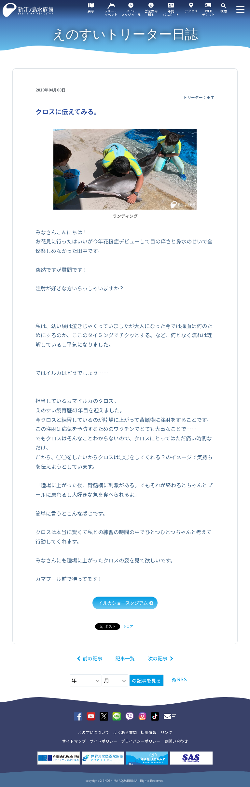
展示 (91, 10)
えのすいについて (93, 732)
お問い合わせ (176, 741)
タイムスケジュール (131, 12)
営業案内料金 (151, 12)
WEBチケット (208, 12)
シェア (128, 626)
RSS (182, 679)
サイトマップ (74, 741)
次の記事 (157, 658)
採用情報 (148, 732)
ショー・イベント (111, 12)
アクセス (191, 10)
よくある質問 (125, 732)
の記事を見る (146, 680)
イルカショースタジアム (123, 603)
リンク (166, 732)
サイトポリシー (103, 741)
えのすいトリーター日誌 (125, 34)
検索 (223, 10)
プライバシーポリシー (140, 741)
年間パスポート (171, 12)
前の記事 (92, 658)
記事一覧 (125, 658)
